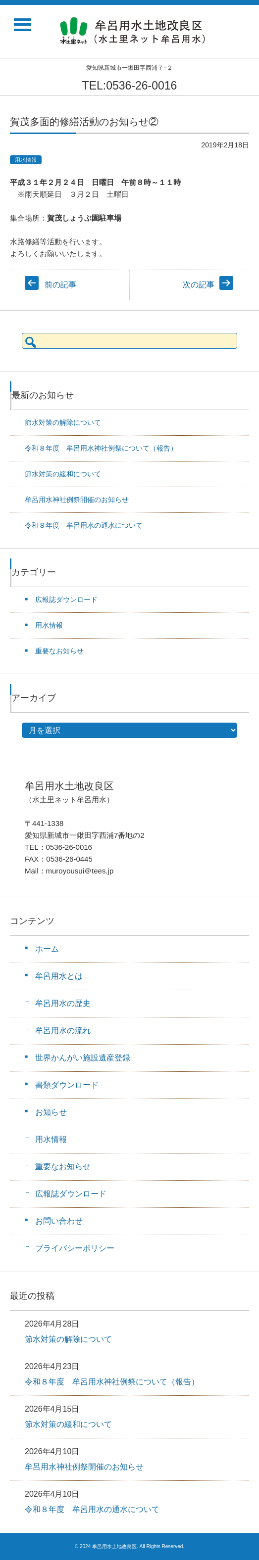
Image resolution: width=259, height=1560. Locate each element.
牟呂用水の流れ (63, 1030)
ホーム (47, 949)
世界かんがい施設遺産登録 (82, 1058)
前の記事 (60, 284)
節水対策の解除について (63, 422)
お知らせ (51, 1112)
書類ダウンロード (67, 1085)
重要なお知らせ (59, 651)
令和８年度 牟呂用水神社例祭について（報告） (101, 448)
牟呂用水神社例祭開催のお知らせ (77, 500)
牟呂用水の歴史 (63, 1003)
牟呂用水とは (59, 976)
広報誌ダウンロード (66, 599)
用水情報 (26, 160)
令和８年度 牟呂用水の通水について (84, 525)
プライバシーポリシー (74, 1248)
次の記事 (198, 284)
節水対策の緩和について (63, 474)
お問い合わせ (59, 1221)
